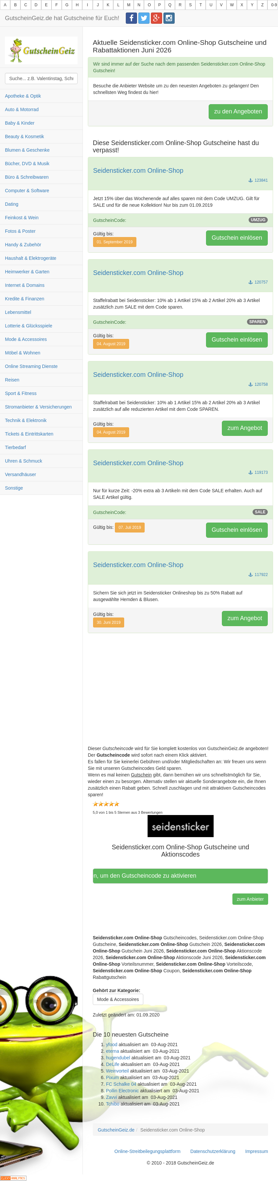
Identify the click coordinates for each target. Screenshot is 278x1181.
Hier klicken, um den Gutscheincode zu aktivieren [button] (147, 875)
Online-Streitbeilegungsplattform (148, 1151)
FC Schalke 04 (121, 1084)
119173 (258, 472)
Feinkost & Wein (22, 217)
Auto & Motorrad (22, 109)
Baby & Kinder (20, 123)
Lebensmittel (18, 312)
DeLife (112, 1064)
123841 (258, 180)
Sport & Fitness (21, 393)
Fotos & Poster (20, 231)
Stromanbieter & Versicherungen (38, 406)
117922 (258, 574)
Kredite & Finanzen (24, 298)
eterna (112, 1051)
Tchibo (112, 1103)
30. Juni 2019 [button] (109, 622)
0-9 (274, 5)
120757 (258, 282)
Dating (11, 204)
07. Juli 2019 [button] (130, 527)
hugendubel (118, 1057)
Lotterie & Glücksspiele (28, 325)
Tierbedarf (15, 447)
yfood (111, 1044)
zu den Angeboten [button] (238, 111)
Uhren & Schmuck (23, 461)
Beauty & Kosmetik (24, 136)
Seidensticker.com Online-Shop (138, 170)
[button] (181, 825)
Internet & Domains (25, 285)
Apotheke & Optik (23, 96)
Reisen (12, 379)
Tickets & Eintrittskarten (29, 434)
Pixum (112, 1077)
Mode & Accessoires (26, 339)
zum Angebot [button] (244, 428)
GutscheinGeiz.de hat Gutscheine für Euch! (62, 18)
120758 (258, 384)
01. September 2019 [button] (115, 242)
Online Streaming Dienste (31, 366)
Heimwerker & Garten (27, 271)
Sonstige (14, 488)
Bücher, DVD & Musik (27, 163)
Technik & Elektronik (26, 420)
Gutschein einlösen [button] (237, 237)
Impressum (256, 1151)
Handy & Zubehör (23, 244)
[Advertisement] (180, 699)
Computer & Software (27, 190)
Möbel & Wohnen (22, 352)
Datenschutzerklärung (213, 1151)
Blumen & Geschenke (27, 150)
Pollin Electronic (122, 1090)
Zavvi (111, 1097)
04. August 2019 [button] (111, 344)
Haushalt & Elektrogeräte (30, 258)
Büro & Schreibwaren (27, 177)
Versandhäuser (20, 474)
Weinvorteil (117, 1071)
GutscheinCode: (180, 220)
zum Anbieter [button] (250, 899)
